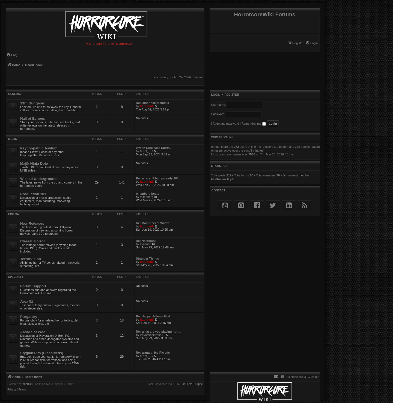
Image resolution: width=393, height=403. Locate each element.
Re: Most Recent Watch (152, 223)
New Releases (32, 223)
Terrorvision (30, 259)
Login (215, 94)
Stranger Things (147, 258)
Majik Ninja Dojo (34, 163)
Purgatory (28, 317)
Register (231, 94)
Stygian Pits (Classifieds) (41, 353)
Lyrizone (145, 244)
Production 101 (33, 194)
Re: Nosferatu (146, 240)
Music (12, 138)
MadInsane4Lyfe (222, 179)
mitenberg (146, 197)
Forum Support (33, 286)
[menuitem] (311, 43)
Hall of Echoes (32, 118)
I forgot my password (225, 123)
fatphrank (147, 106)
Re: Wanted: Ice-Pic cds (153, 352)
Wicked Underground (38, 179)
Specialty (15, 276)
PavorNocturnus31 (152, 334)
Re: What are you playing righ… (158, 331)
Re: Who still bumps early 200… (158, 178)
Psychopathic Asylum (39, 148)
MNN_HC (146, 151)
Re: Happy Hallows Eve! (153, 316)
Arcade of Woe (32, 332)
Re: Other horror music (152, 102)
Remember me (254, 123)
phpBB (27, 384)
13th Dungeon (32, 103)
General (15, 93)
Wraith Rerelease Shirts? (153, 147)
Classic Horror (32, 241)
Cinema (13, 214)
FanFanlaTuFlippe (192, 384)
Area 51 (26, 301)
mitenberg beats (147, 193)
